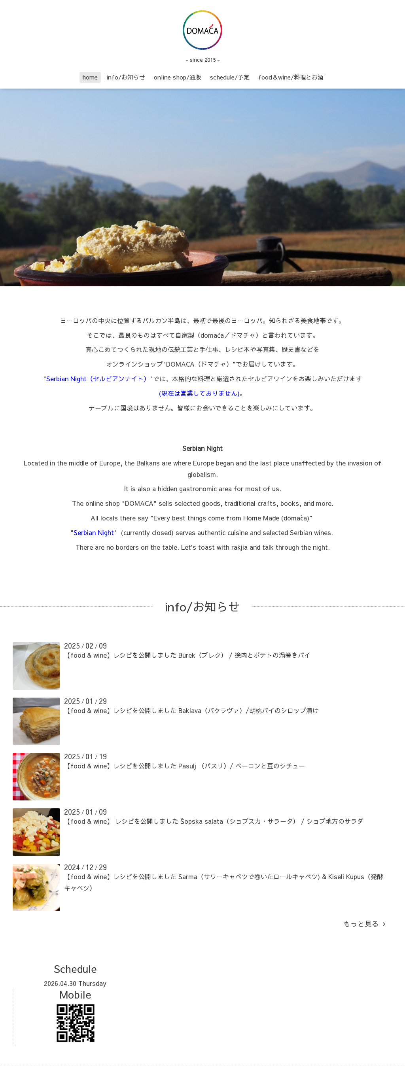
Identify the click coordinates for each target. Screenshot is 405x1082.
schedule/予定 (230, 77)
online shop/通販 (177, 77)
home (90, 77)
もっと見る (364, 924)
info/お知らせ (125, 77)
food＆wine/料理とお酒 (291, 77)
